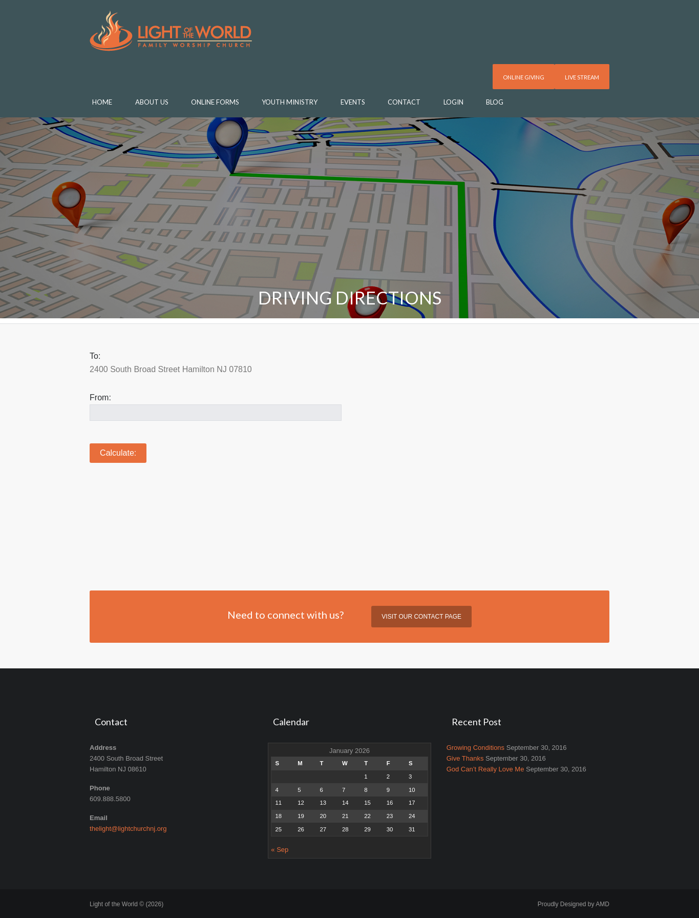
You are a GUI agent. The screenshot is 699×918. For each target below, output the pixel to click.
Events (353, 102)
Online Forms (215, 102)
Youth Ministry (289, 102)
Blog (494, 102)
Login (453, 102)
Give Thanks (465, 758)
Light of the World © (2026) (126, 904)
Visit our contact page (421, 616)
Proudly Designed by (573, 904)
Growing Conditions (475, 747)
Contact (404, 102)
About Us (151, 102)
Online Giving (523, 77)
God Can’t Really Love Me (485, 769)
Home (102, 102)
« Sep (279, 849)
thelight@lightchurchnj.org (128, 828)
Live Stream (582, 77)
